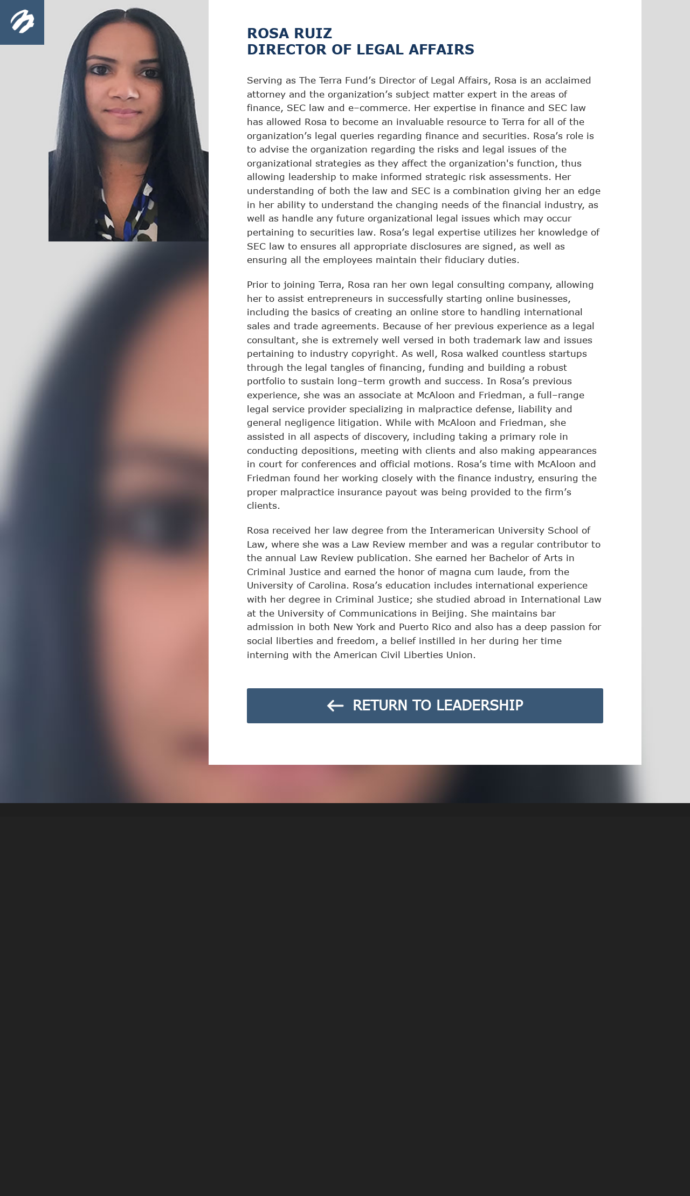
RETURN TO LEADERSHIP (423, 704)
